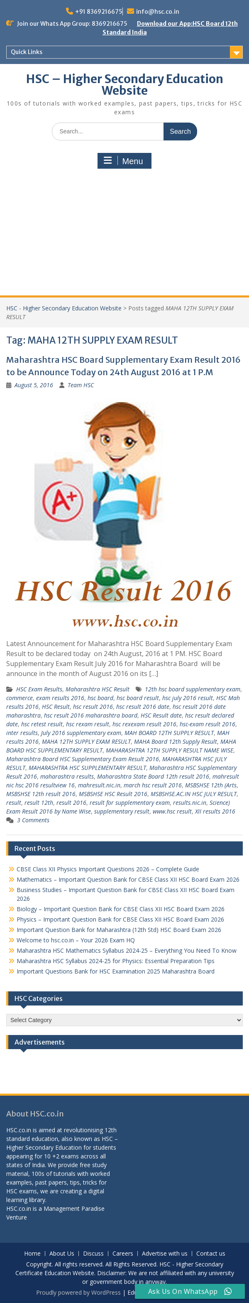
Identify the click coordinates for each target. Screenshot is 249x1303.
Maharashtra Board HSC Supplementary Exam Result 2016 (82, 759)
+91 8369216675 (98, 11)
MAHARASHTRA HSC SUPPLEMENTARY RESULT (87, 768)
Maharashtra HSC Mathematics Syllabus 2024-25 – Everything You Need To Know (127, 950)
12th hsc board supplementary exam (192, 689)
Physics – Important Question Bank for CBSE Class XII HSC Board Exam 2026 (120, 919)
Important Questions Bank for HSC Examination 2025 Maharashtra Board (116, 971)
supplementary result (121, 811)
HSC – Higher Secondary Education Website (124, 84)
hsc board (100, 698)
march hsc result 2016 (153, 785)
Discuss (93, 1253)
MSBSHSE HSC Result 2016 (113, 794)
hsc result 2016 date (142, 707)
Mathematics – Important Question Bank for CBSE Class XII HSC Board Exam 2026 (128, 879)
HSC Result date (161, 715)
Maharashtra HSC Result (97, 689)
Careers (122, 1253)
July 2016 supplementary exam (81, 733)
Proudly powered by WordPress (78, 1292)
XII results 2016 (215, 811)
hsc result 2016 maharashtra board (90, 715)
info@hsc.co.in (157, 11)
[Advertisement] (124, 233)
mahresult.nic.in (99, 785)
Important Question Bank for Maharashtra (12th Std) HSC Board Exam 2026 (119, 930)
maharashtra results (67, 776)
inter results (22, 733)
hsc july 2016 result (187, 698)
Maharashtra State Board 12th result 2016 (153, 776)
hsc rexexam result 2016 (144, 724)
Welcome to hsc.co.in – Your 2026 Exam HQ (76, 940)
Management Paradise (74, 1208)
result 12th (38, 802)
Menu (123, 161)
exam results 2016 (60, 698)
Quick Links (26, 52)
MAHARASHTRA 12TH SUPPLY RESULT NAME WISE (169, 750)
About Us (61, 1253)
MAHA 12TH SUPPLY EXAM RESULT (86, 741)
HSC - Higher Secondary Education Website (64, 308)
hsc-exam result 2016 (207, 724)
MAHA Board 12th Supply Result (175, 741)
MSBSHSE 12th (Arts (211, 785)
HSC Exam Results (39, 689)
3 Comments (33, 820)
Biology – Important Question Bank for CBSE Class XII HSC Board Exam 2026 (121, 909)
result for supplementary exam (130, 802)
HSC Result (56, 707)
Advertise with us (165, 1253)
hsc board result (138, 698)
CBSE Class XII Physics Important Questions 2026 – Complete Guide (108, 869)
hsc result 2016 (93, 707)
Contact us (210, 1253)
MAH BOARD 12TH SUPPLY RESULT (169, 733)
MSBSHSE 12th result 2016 (41, 794)
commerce (19, 698)
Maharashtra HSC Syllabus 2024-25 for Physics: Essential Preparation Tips (116, 961)
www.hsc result (172, 811)
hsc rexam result (87, 724)
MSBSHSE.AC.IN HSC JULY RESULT (194, 794)
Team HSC (81, 385)
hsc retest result (42, 724)
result (13, 802)
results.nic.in (189, 802)
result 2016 (71, 802)
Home (32, 1253)
